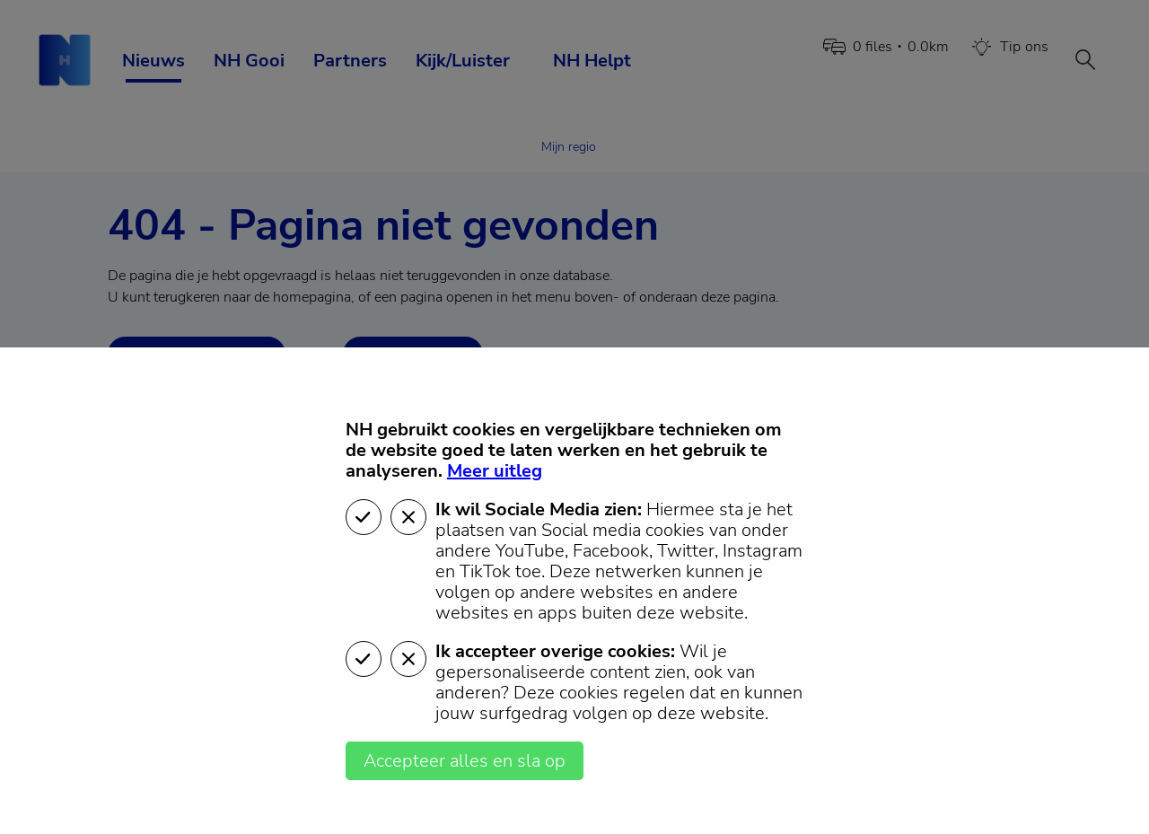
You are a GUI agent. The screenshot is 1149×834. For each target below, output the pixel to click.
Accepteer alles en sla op (465, 761)
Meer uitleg (494, 471)
